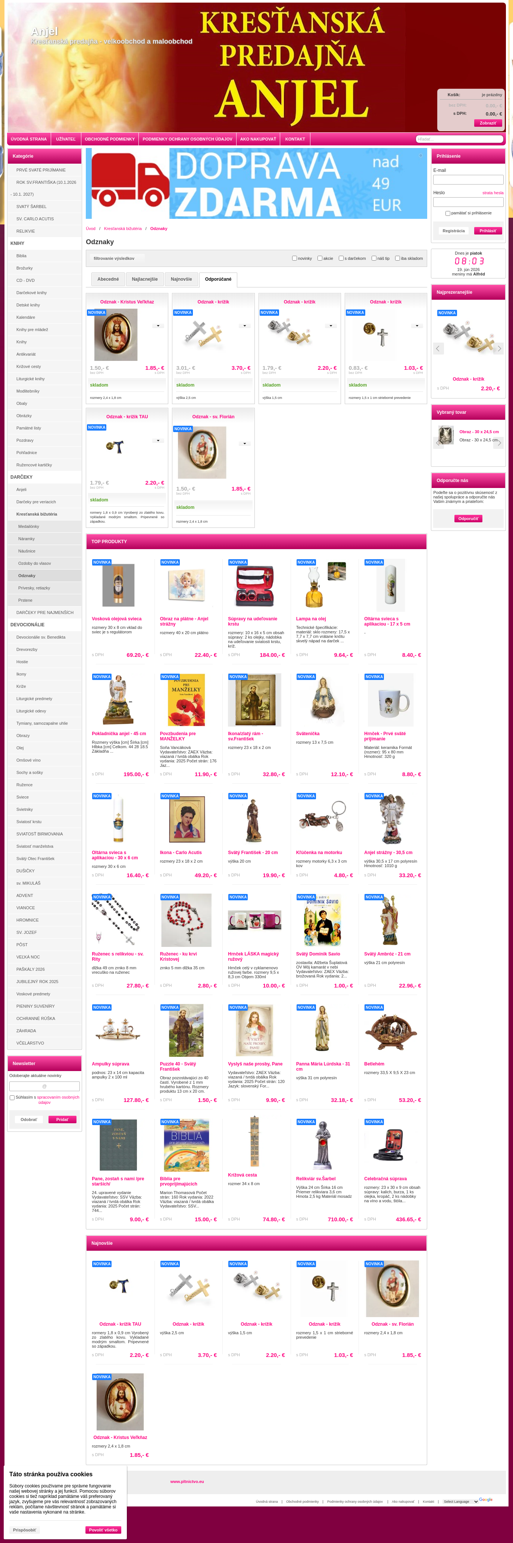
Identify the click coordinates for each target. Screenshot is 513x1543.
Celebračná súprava (385, 1178)
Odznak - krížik (188, 1324)
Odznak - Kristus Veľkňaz (120, 1437)
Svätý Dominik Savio (318, 954)
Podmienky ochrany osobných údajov (355, 1501)
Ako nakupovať (403, 1501)
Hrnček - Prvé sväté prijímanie (385, 736)
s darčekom (352, 258)
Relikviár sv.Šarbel (316, 1178)
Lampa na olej (311, 618)
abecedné (108, 279)
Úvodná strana (267, 1501)
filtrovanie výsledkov (117, 258)
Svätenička (308, 733)
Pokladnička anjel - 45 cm (119, 733)
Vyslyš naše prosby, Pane (255, 1064)
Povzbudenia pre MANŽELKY (178, 736)
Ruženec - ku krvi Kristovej (178, 956)
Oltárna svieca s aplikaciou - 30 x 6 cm (115, 855)
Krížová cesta (242, 1175)
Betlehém (374, 1064)
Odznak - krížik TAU (477, 379)
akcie (325, 258)
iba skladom (409, 258)
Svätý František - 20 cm (253, 852)
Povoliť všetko (103, 1530)
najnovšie (181, 279)
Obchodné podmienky (302, 1501)
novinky (302, 258)
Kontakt (428, 1501)
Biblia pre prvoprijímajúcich (178, 1181)
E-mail (439, 170)
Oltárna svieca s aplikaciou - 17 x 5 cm (387, 621)
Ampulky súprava (110, 1064)
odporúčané (218, 279)
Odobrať (29, 1119)
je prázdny (492, 94)
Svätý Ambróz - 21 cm (387, 954)
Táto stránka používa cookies (51, 1474)
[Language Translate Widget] (460, 1501)
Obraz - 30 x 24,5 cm (479, 431)
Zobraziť (488, 123)
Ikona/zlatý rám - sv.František (245, 736)
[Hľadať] (498, 139)
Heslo (439, 192)
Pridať (62, 1119)
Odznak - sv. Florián (393, 1324)
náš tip (381, 258)
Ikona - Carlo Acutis (181, 852)
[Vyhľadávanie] (459, 139)
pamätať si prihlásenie (468, 213)
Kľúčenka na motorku (319, 852)
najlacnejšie (145, 279)
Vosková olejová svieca (116, 618)
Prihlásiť (488, 231)
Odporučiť (469, 518)
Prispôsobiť (24, 1530)
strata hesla (493, 192)
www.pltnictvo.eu (187, 1481)
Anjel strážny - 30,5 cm (388, 852)
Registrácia (453, 231)
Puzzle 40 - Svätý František (178, 1066)
